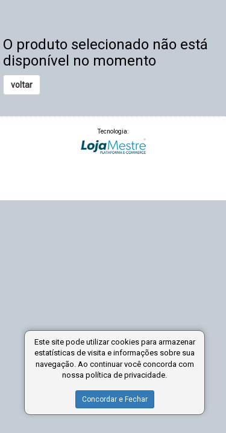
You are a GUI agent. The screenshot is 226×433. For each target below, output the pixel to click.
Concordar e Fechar (115, 399)
